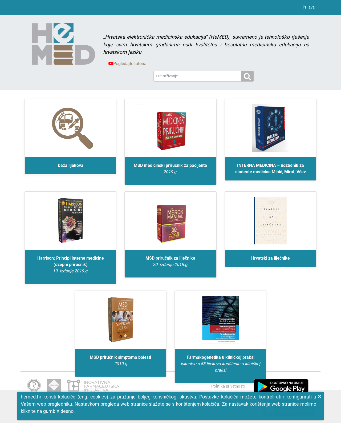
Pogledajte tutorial (128, 63)
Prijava (309, 7)
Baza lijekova (70, 165)
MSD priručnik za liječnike (170, 262)
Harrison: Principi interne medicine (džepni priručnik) (70, 265)
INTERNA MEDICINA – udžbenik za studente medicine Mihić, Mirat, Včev (270, 168)
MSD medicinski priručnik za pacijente (170, 169)
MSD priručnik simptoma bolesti (120, 361)
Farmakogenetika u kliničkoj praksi (220, 364)
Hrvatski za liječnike (270, 258)
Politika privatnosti (228, 386)
